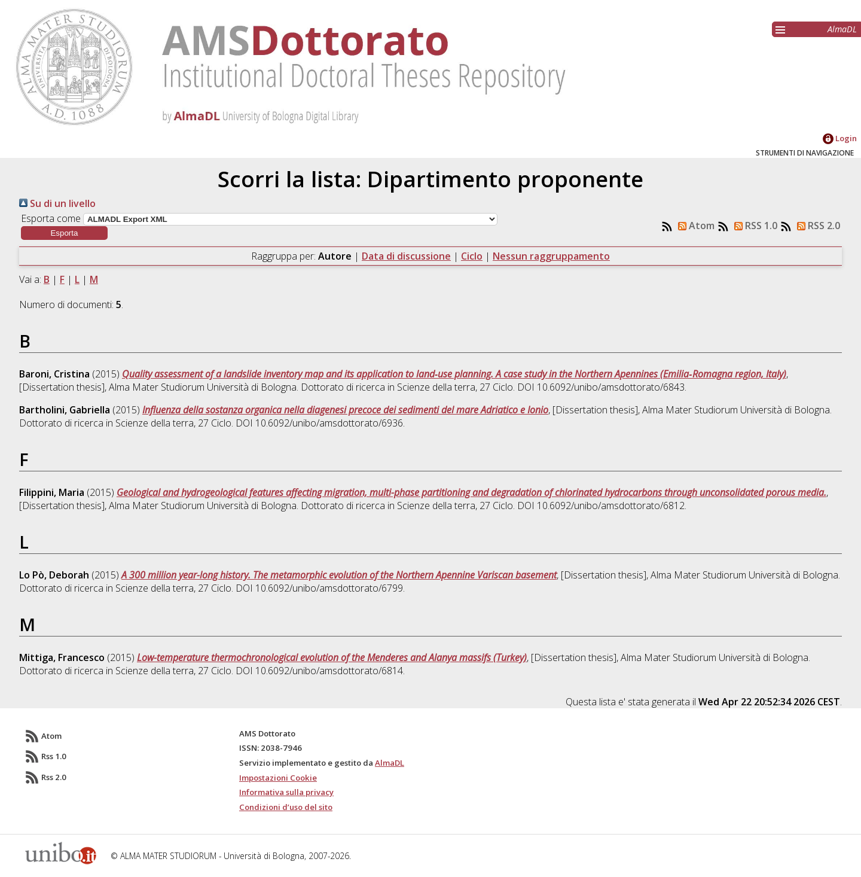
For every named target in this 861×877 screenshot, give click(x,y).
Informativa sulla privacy (286, 792)
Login (840, 138)
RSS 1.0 (753, 225)
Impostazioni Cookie (278, 777)
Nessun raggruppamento (551, 256)
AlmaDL (842, 29)
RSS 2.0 (816, 225)
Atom (694, 225)
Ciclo (472, 256)
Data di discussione (406, 256)
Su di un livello (57, 203)
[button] (64, 233)
